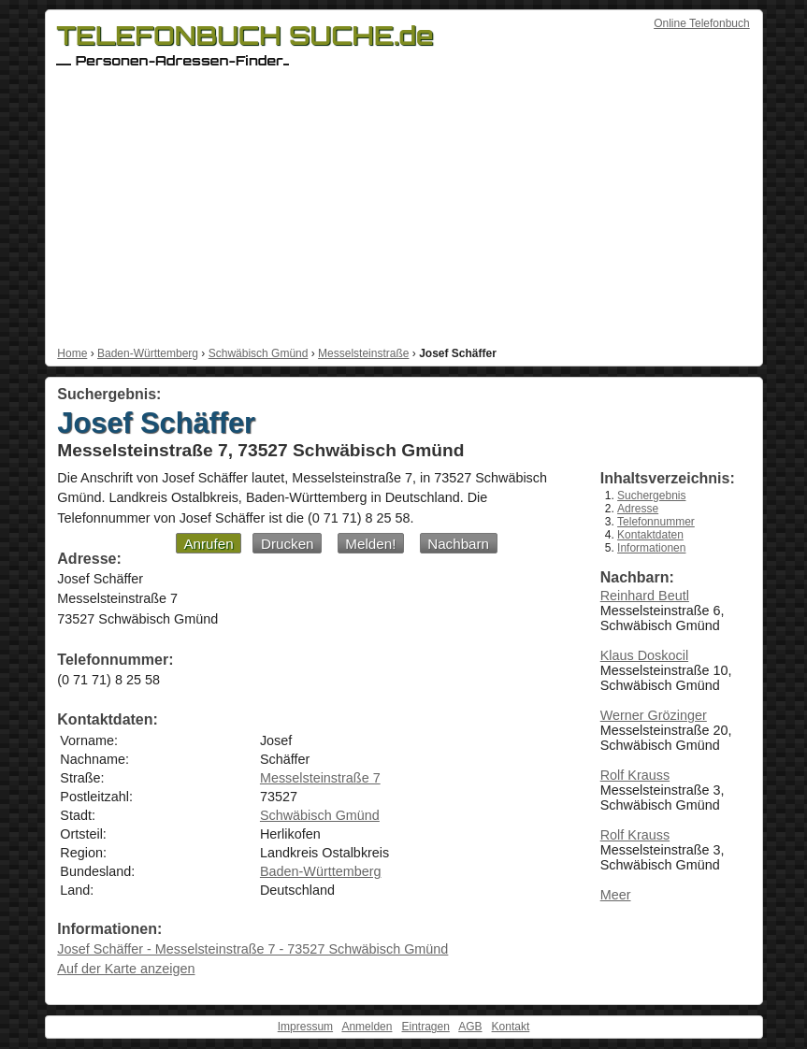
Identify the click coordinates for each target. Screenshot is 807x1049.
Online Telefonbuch (702, 23)
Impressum (305, 1026)
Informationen (651, 547)
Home (72, 353)
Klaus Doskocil (644, 655)
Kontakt (511, 1026)
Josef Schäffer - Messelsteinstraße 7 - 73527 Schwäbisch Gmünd (252, 948)
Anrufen (208, 544)
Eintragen (425, 1026)
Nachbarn (458, 544)
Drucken (287, 544)
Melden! (370, 544)
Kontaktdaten (650, 534)
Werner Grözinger (653, 715)
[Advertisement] (404, 207)
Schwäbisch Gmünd (259, 353)
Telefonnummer (656, 521)
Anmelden (366, 1026)
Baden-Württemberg (147, 353)
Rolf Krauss (635, 775)
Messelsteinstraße (363, 353)
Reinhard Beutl (644, 595)
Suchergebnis (651, 495)
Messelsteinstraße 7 (320, 777)
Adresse (637, 508)
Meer (615, 894)
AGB (470, 1026)
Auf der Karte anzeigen (126, 968)
